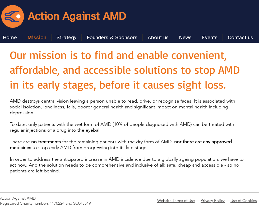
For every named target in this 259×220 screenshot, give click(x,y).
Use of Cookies (243, 200)
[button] (66, 37)
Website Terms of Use (176, 200)
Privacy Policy (213, 200)
